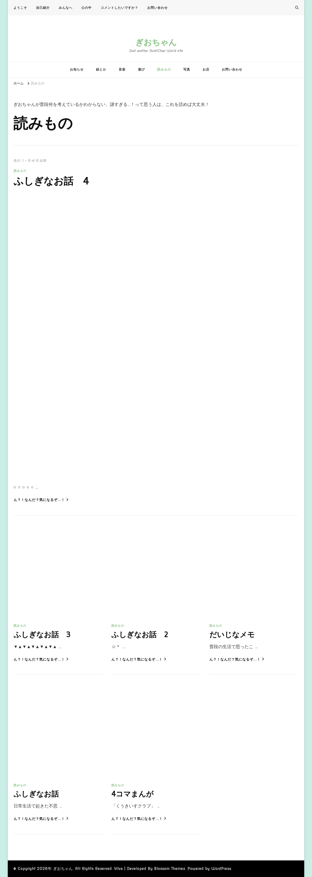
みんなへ (65, 8)
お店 (206, 69)
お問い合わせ (157, 8)
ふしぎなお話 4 (51, 181)
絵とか (101, 69)
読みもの (164, 69)
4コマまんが (132, 794)
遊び (141, 69)
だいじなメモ (232, 635)
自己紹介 (43, 8)
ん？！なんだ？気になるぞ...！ (41, 500)
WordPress (221, 868)
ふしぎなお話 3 (42, 635)
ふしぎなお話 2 (139, 635)
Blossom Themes (169, 868)
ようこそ (20, 8)
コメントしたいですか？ (119, 8)
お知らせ (77, 69)
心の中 (86, 8)
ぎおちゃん (156, 42)
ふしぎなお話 (36, 794)
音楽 (122, 69)
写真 (186, 69)
